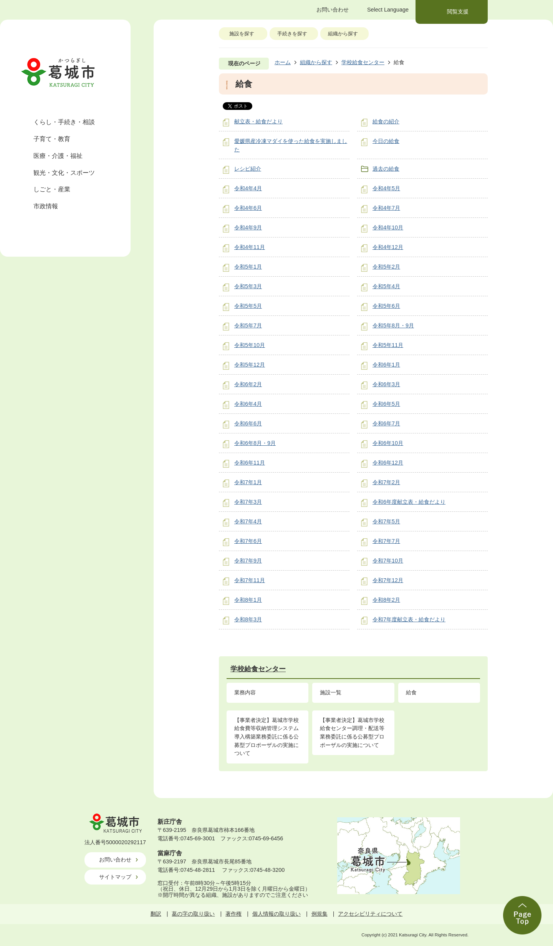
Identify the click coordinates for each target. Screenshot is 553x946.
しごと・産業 (51, 189)
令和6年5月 (386, 404)
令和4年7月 (386, 208)
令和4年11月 (249, 247)
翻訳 (156, 914)
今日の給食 (386, 141)
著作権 (233, 914)
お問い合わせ (115, 859)
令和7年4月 (248, 521)
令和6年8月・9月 (255, 443)
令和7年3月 (248, 502)
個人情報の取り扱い (276, 914)
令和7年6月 (248, 541)
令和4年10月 (388, 227)
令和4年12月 (388, 247)
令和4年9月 (248, 227)
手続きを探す (292, 34)
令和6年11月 (249, 463)
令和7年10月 (388, 561)
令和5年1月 (248, 267)
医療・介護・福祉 (58, 156)
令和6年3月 (386, 384)
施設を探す (241, 34)
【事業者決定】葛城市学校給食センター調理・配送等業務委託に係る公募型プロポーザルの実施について (352, 732)
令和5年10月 (249, 345)
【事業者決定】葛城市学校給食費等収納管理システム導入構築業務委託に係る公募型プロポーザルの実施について (266, 736)
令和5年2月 (386, 267)
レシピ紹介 (247, 169)
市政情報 (45, 206)
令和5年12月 (249, 365)
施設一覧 (330, 692)
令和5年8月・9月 (393, 325)
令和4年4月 (248, 188)
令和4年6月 (248, 208)
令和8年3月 (248, 619)
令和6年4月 (248, 404)
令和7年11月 (249, 580)
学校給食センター (362, 62)
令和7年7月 (386, 541)
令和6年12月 (388, 463)
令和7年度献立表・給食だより (409, 619)
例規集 (319, 914)
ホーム (283, 62)
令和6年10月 (388, 443)
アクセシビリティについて (370, 914)
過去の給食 (386, 169)
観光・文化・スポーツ (64, 172)
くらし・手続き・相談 (64, 122)
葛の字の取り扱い (193, 914)
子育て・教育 (51, 139)
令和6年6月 (248, 423)
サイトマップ (115, 877)
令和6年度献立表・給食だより (409, 502)
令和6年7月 (386, 423)
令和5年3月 (248, 286)
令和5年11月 (388, 345)
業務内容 (245, 692)
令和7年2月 (386, 482)
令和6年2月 (248, 384)
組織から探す (343, 34)
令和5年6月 (386, 306)
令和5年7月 (248, 325)
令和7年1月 (248, 482)
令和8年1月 (248, 600)
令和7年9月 (248, 561)
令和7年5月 (386, 521)
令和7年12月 (388, 580)
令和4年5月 (386, 188)
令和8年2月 (386, 600)
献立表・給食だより (258, 121)
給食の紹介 (386, 121)
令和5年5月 (248, 306)
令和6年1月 (386, 365)
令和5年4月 (386, 286)
